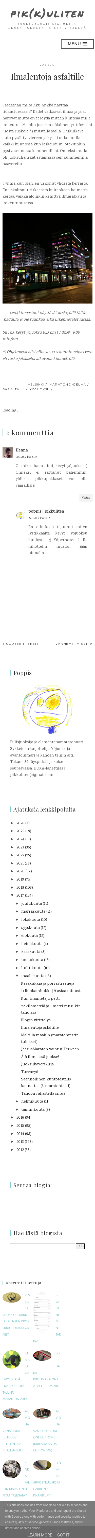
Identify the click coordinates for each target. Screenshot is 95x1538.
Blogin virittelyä (36, 1020)
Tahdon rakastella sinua (43, 1094)
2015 (20, 1126)
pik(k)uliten (47, 13)
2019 (20, 880)
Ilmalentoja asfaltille (40, 1028)
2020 (20, 871)
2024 (20, 839)
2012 (20, 1150)
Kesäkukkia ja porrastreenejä (47, 984)
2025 (20, 831)
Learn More (40, 1535)
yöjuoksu (40, 389)
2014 (20, 1134)
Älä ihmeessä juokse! (40, 1057)
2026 (20, 823)
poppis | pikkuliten (46, 512)
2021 (20, 864)
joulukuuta (31, 904)
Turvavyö (29, 1072)
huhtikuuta (32, 968)
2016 (20, 1118)
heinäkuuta (32, 944)
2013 (20, 1142)
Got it (63, 1535)
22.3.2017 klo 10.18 (39, 518)
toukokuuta (32, 960)
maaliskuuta (32, 976)
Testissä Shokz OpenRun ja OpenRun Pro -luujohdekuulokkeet (16, 1315)
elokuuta (29, 936)
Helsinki (36, 384)
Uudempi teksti (22, 644)
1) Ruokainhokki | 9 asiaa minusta (52, 991)
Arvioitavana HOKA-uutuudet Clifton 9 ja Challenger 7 (16, 1431)
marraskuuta (33, 912)
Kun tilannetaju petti (40, 999)
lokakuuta (30, 920)
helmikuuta (32, 1102)
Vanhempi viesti (72, 644)
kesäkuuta (30, 952)
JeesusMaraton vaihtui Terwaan (50, 1049)
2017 (20, 896)
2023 (20, 847)
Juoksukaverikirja (37, 1064)
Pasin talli (14, 389)
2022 (20, 855)
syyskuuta (30, 928)
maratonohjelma (67, 384)
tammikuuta (33, 1110)
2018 (20, 888)
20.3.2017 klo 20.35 (26, 457)
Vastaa (86, 498)
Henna (22, 451)
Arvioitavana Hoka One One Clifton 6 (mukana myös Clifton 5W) (47, 1431)
